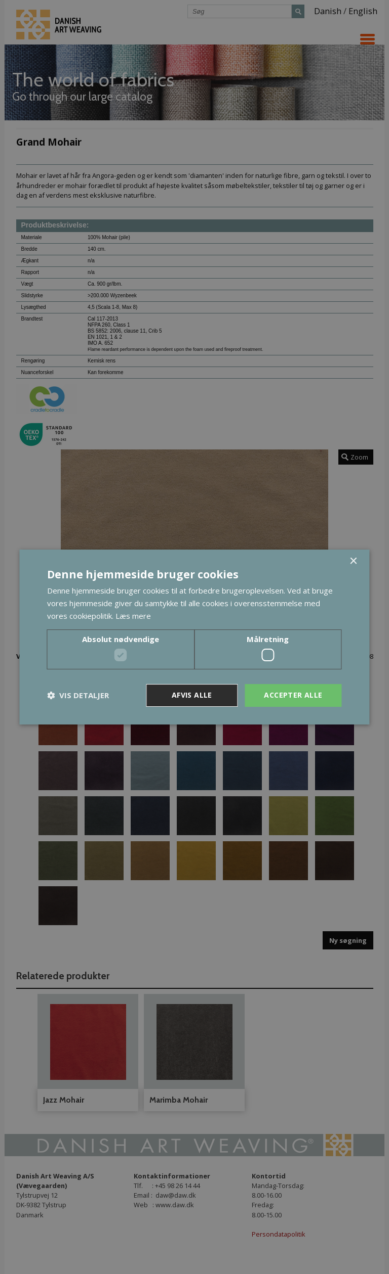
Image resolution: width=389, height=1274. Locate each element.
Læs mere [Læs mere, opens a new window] (133, 616)
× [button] (353, 561)
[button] (78, 695)
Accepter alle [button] (293, 695)
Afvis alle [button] (192, 695)
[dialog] (194, 637)
